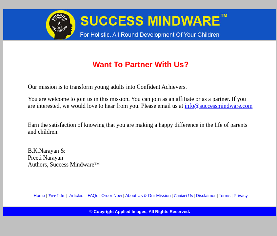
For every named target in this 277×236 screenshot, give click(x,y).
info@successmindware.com (218, 106)
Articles (76, 195)
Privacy (241, 195)
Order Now (112, 195)
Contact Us (183, 195)
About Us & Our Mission (148, 195)
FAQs (93, 195)
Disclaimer (206, 195)
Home (39, 195)
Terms (224, 195)
